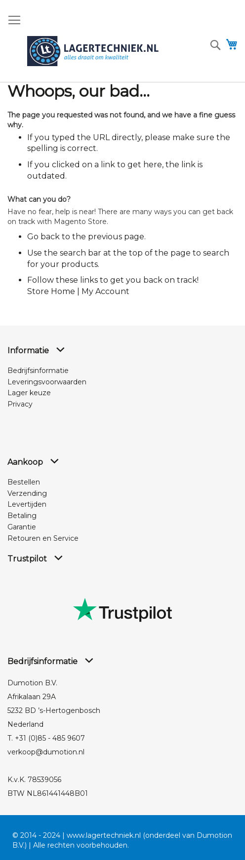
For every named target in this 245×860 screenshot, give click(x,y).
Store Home (51, 291)
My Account (105, 291)
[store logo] (93, 51)
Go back (43, 236)
